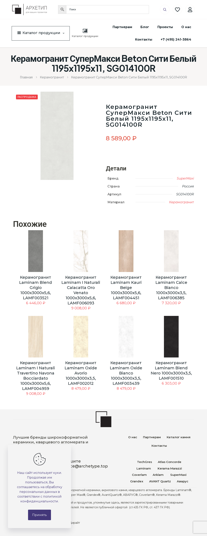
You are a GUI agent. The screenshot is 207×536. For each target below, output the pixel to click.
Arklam (158, 475)
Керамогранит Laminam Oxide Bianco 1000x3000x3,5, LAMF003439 (126, 373)
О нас (132, 437)
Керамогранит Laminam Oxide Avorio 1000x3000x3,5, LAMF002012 (81, 373)
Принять (39, 515)
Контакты (159, 446)
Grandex (136, 481)
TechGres (144, 462)
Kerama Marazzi (169, 468)
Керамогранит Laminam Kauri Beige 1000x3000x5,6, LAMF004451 (126, 287)
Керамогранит (52, 77)
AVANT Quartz (160, 481)
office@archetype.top (85, 466)
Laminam (143, 468)
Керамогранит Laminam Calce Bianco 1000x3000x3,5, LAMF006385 (171, 287)
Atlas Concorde (169, 462)
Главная (26, 77)
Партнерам (152, 437)
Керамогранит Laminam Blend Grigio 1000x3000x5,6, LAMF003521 (35, 287)
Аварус (182, 481)
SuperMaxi (185, 178)
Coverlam (139, 475)
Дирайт (74, 523)
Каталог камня (178, 437)
